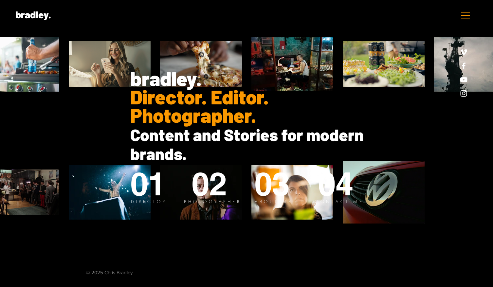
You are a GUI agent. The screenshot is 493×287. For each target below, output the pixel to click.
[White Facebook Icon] (463, 66)
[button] (465, 15)
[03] (272, 184)
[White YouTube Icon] (463, 79)
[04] (335, 184)
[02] (210, 184)
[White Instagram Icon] (463, 93)
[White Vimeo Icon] (463, 52)
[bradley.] (33, 14)
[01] (148, 184)
